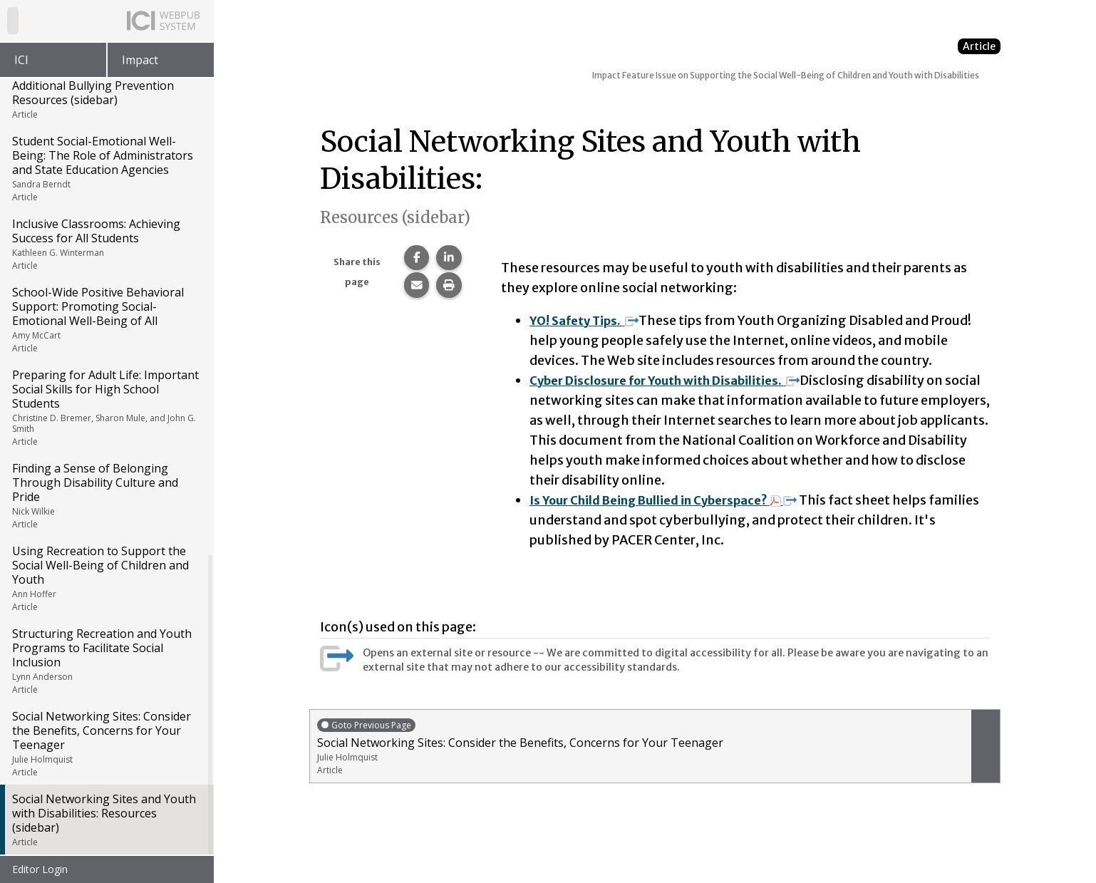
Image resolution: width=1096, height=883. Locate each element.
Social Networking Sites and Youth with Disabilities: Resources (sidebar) (106, 821)
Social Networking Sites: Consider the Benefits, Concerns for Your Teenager (106, 745)
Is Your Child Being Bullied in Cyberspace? (674, 500)
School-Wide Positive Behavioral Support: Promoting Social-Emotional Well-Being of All (106, 321)
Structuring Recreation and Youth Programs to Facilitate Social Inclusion (106, 662)
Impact (140, 60)
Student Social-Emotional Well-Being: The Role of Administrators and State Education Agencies (106, 170)
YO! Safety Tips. (588, 320)
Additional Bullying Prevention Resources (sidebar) (106, 100)
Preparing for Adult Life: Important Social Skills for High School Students (106, 408)
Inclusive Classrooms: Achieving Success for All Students (106, 245)
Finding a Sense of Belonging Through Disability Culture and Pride (106, 497)
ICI (21, 60)
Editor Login (40, 869)
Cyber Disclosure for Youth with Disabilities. (676, 380)
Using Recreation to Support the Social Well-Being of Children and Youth (106, 579)
